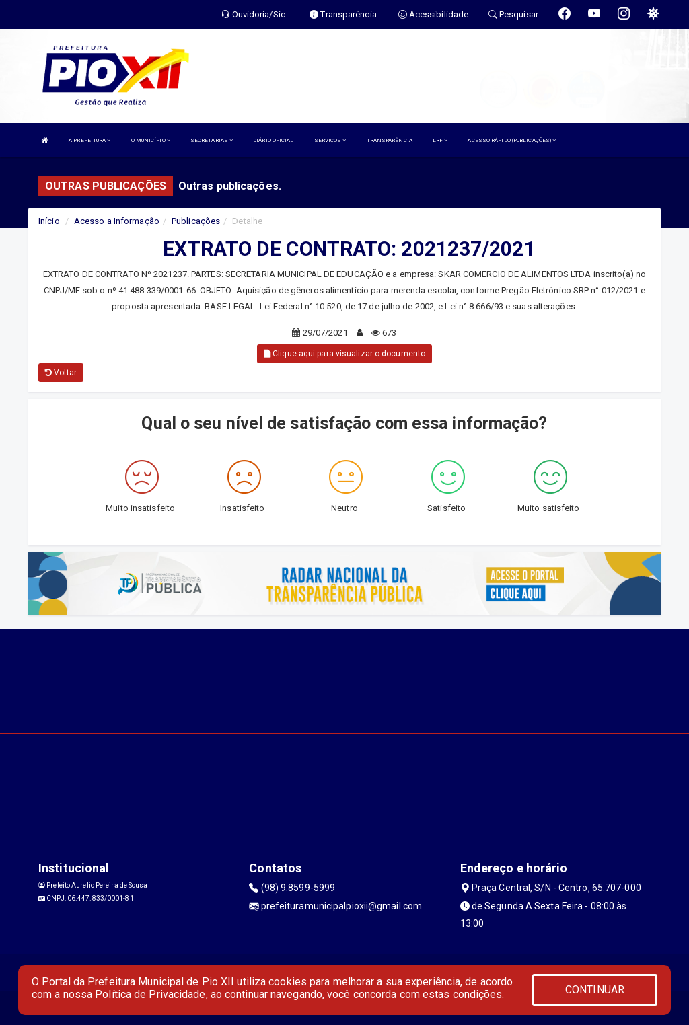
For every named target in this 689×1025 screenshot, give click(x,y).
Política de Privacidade (150, 994)
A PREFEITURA (89, 140)
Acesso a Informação (116, 221)
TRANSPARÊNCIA (389, 140)
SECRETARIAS (211, 140)
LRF (440, 140)
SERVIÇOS (330, 140)
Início (49, 221)
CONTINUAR (594, 989)
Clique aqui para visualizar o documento (344, 353)
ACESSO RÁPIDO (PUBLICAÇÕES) (512, 140)
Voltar (61, 372)
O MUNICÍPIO (150, 140)
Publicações (196, 221)
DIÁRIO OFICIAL (273, 140)
